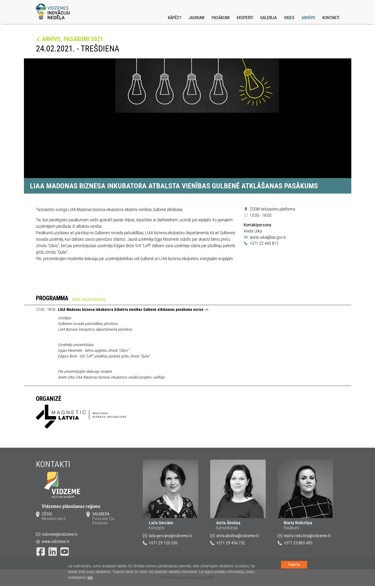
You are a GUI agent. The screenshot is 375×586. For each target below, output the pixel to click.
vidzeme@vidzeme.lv (60, 534)
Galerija (268, 17)
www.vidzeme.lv (55, 541)
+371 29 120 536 (163, 542)
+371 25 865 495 (298, 542)
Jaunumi (196, 17)
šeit (90, 577)
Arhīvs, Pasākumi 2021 (72, 39)
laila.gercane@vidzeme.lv (170, 535)
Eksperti (245, 17)
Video (289, 17)
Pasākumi (221, 17)
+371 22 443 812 (264, 243)
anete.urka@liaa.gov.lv (268, 237)
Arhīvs (308, 17)
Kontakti (330, 17)
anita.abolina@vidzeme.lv (237, 535)
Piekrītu (294, 564)
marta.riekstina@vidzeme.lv (307, 535)
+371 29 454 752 (230, 542)
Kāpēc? (174, 17)
